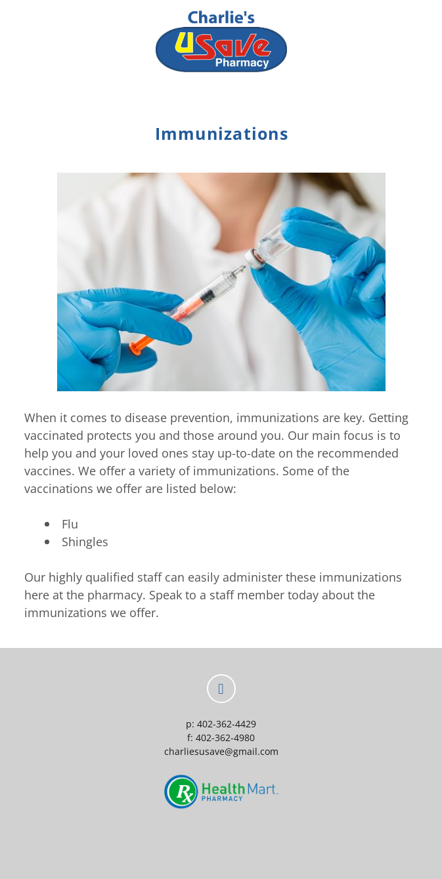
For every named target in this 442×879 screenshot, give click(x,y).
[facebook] (221, 688)
